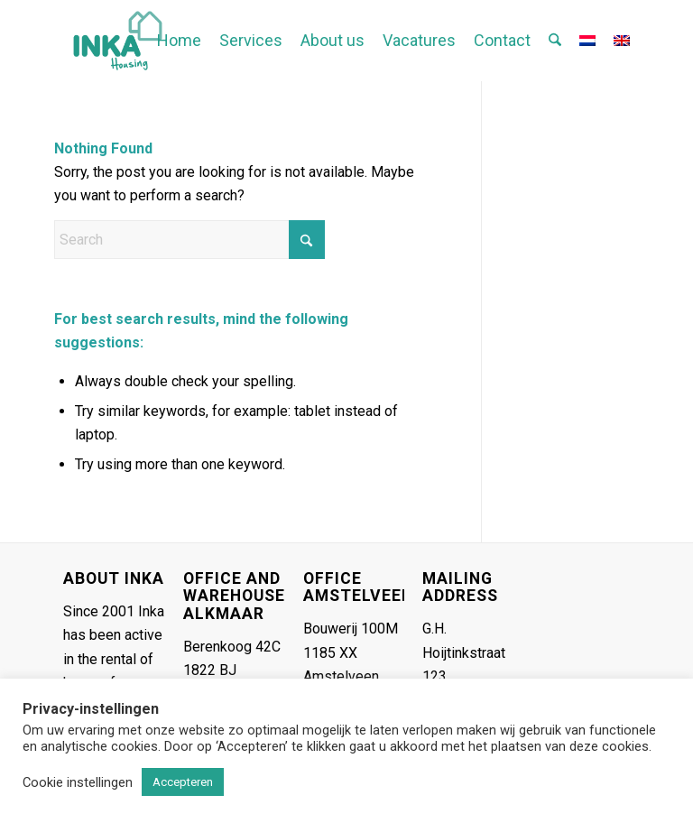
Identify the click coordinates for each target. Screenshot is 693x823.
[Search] (555, 40)
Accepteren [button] (182, 782)
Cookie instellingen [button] (78, 782)
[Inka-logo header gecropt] (117, 40)
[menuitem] (179, 40)
